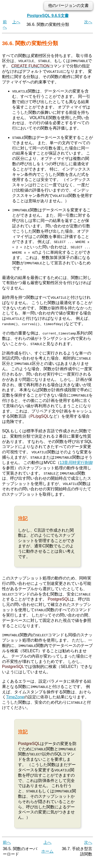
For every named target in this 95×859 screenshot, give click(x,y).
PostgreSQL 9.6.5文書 (47, 15)
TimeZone (15, 696)
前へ (7, 841)
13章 (76, 462)
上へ (16, 22)
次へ (88, 22)
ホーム (47, 850)
